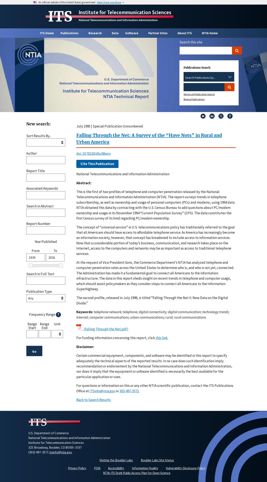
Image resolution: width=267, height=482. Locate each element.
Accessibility (116, 468)
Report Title (35, 171)
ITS (60, 16)
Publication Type (39, 292)
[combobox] (209, 78)
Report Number (38, 224)
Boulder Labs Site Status (157, 460)
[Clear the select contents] (224, 77)
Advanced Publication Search (199, 94)
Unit (57, 324)
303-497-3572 (129, 391)
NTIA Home (210, 33)
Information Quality (145, 468)
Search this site (190, 42)
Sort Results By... (38, 136)
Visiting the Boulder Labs (116, 460)
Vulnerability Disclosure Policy (185, 468)
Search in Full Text (40, 274)
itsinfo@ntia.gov (60, 452)
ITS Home (47, 33)
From (36, 251)
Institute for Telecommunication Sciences (125, 12)
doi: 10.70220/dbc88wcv (93, 153)
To (55, 251)
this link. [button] (162, 338)
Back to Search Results (93, 399)
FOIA (97, 468)
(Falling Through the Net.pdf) (106, 329)
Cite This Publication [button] (97, 164)
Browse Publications (194, 99)
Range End (44, 325)
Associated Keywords (42, 189)
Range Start (32, 325)
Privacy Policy (77, 468)
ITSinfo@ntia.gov (102, 391)
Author (31, 153)
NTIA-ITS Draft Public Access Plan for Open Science (136, 473)
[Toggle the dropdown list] (230, 77)
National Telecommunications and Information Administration (118, 20)
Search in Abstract (40, 206)
